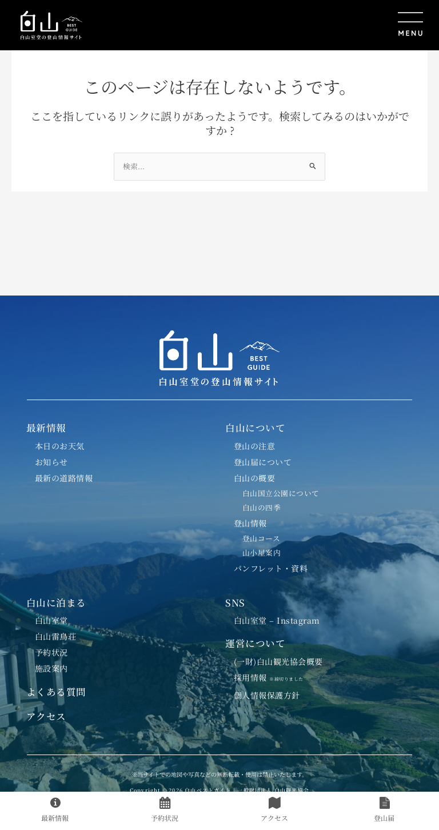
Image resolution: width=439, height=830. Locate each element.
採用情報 (273, 677)
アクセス (46, 716)
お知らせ (51, 462)
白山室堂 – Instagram (277, 620)
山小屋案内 (261, 552)
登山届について (263, 462)
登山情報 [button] (250, 523)
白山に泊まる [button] (56, 602)
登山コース (261, 538)
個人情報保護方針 (267, 695)
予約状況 (51, 652)
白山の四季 (261, 507)
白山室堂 (51, 620)
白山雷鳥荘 (56, 636)
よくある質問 (56, 692)
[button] (260, 25)
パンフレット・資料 (271, 568)
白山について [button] (255, 427)
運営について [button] (255, 643)
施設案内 (51, 668)
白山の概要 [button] (255, 478)
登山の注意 (255, 446)
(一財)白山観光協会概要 (278, 661)
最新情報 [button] (46, 427)
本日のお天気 (60, 446)
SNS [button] (235, 602)
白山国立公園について (281, 493)
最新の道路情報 (64, 478)
